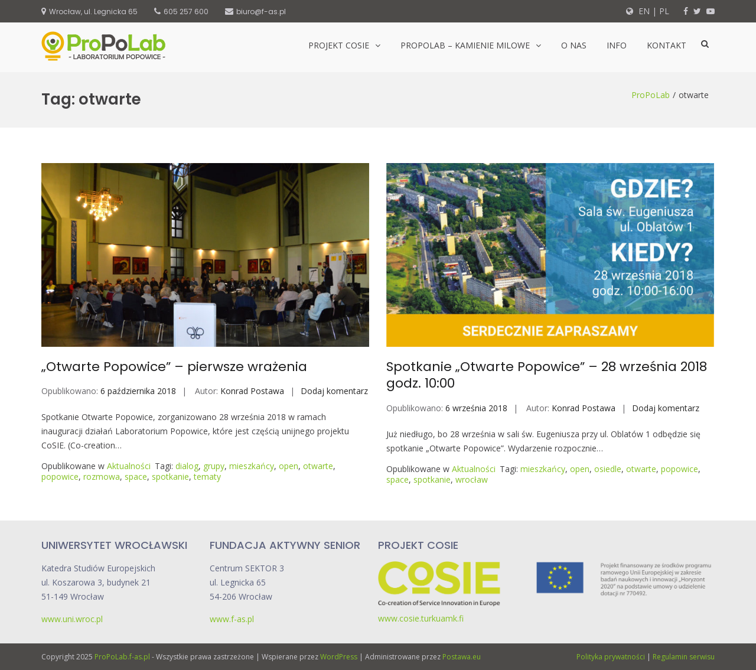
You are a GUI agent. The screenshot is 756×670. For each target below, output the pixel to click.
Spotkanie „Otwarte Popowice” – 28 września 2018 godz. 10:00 (546, 375)
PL (664, 11)
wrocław (471, 479)
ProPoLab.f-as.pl (122, 657)
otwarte (318, 465)
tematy (207, 476)
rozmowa (101, 476)
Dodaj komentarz (334, 390)
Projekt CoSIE (338, 45)
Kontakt (666, 45)
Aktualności (129, 465)
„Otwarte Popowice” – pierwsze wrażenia (174, 366)
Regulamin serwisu (684, 657)
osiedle (607, 468)
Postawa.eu (461, 657)
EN (643, 11)
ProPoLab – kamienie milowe (465, 45)
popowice (60, 476)
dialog (186, 465)
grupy (213, 465)
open (288, 465)
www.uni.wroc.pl (72, 619)
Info (617, 45)
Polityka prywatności (610, 657)
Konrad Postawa (252, 390)
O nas (573, 45)
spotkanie (170, 476)
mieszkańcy (251, 465)
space (136, 476)
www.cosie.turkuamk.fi (421, 618)
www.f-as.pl (232, 619)
